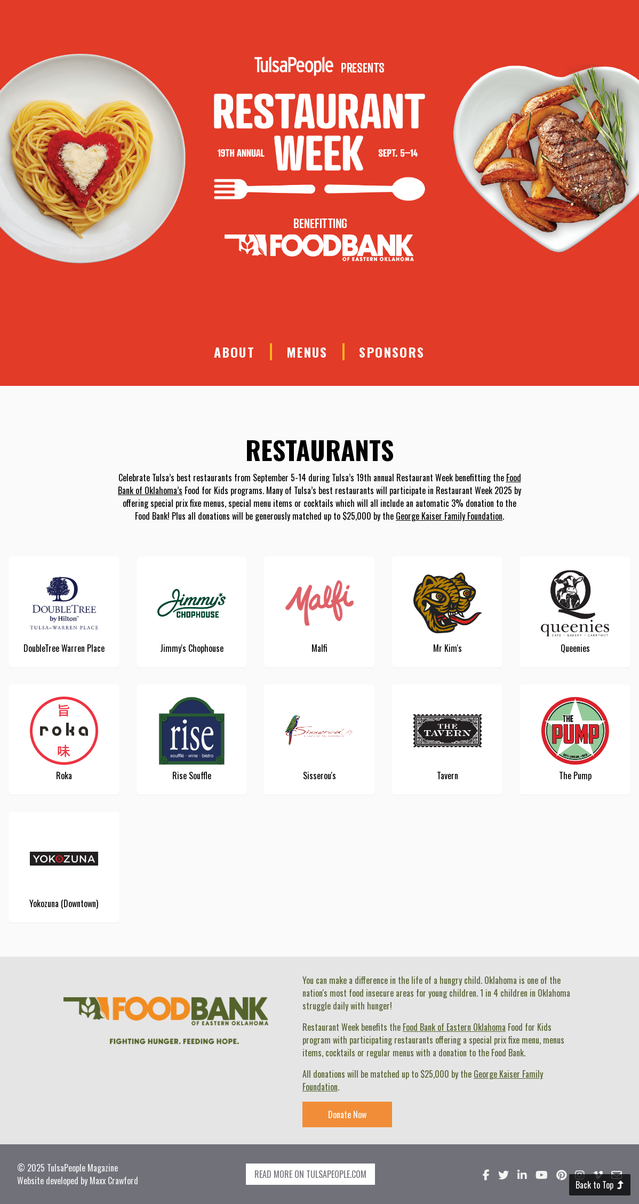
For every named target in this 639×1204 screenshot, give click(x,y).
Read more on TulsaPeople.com (310, 1174)
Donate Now (347, 1114)
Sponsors (392, 351)
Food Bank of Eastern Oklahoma (454, 1027)
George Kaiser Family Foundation (449, 516)
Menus (307, 351)
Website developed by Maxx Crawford (77, 1180)
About (234, 351)
